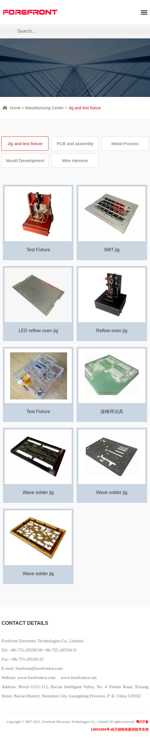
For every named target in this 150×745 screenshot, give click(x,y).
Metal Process (125, 143)
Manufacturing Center (44, 108)
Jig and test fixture (84, 108)
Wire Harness (75, 160)
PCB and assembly (75, 143)
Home (15, 108)
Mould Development (25, 160)
